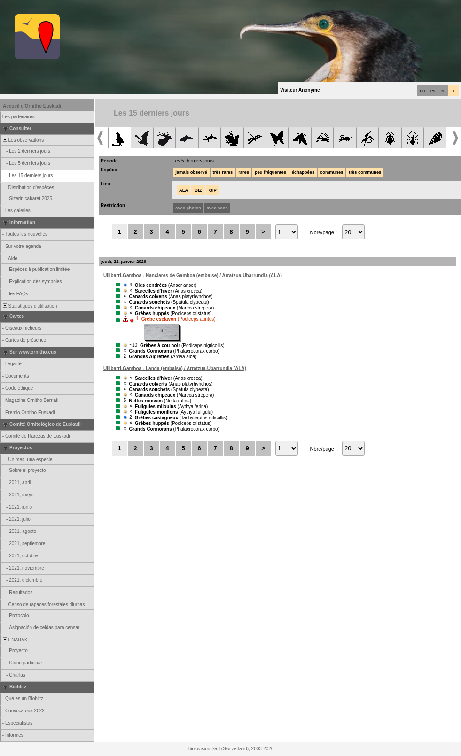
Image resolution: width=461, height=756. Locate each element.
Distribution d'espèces (27, 187)
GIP (213, 190)
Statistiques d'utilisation (29, 306)
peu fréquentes (270, 172)
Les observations (22, 140)
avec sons (217, 208)
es (432, 90)
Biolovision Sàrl (204, 748)
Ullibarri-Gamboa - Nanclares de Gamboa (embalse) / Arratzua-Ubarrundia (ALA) (192, 275)
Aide (9, 258)
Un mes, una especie (27, 459)
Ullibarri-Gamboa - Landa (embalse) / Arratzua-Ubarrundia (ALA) (174, 368)
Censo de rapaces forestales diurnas (43, 604)
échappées (303, 172)
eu (422, 90)
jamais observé (191, 172)
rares (243, 172)
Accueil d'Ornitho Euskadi (32, 105)
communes (331, 172)
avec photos (188, 208)
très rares (223, 172)
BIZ (198, 190)
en (443, 90)
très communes (365, 172)
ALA (183, 190)
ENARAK (14, 639)
